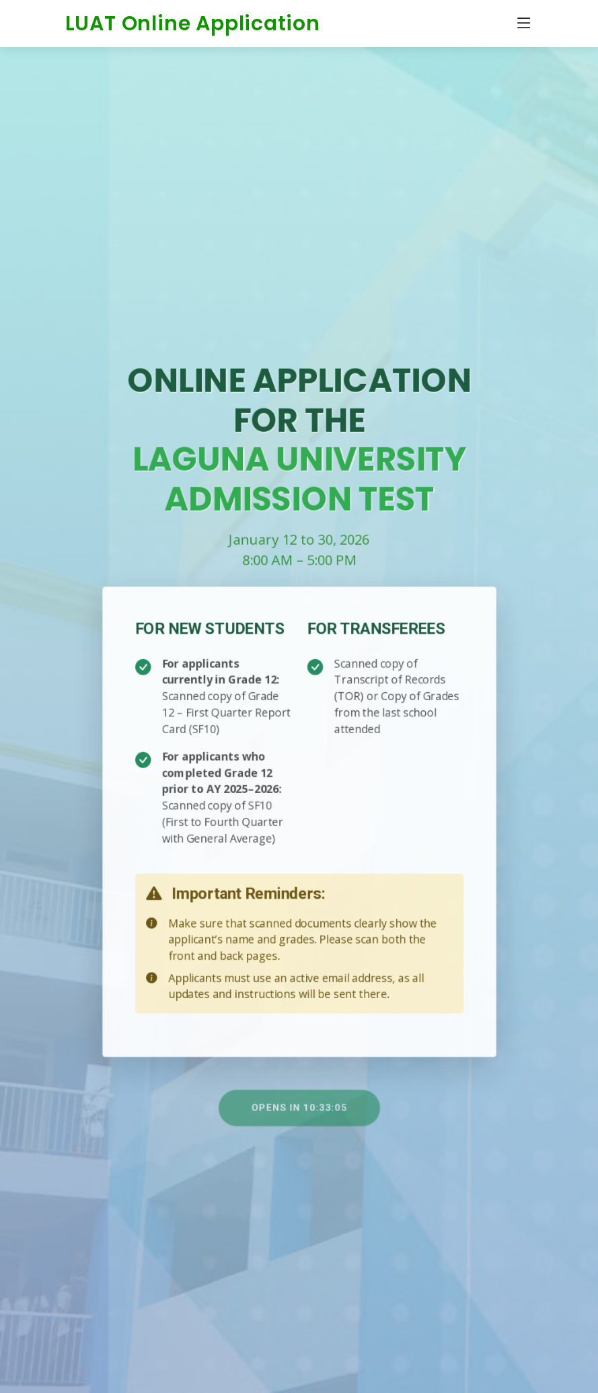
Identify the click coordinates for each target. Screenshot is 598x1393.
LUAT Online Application (192, 23)
